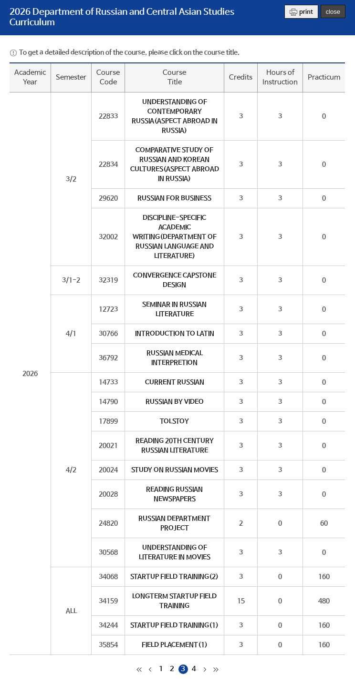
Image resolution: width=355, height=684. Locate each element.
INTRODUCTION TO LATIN (174, 333)
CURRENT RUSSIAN (174, 382)
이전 (150, 669)
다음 (205, 669)
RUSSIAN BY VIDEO (175, 402)
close (333, 11)
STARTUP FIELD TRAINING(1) (174, 625)
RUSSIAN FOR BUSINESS (174, 198)
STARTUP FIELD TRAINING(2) (174, 577)
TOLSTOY (174, 421)
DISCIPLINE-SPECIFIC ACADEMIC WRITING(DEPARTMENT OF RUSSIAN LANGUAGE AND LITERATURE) (175, 237)
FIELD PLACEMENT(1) (175, 645)
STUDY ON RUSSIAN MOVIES (174, 470)
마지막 (216, 669)
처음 (139, 669)
